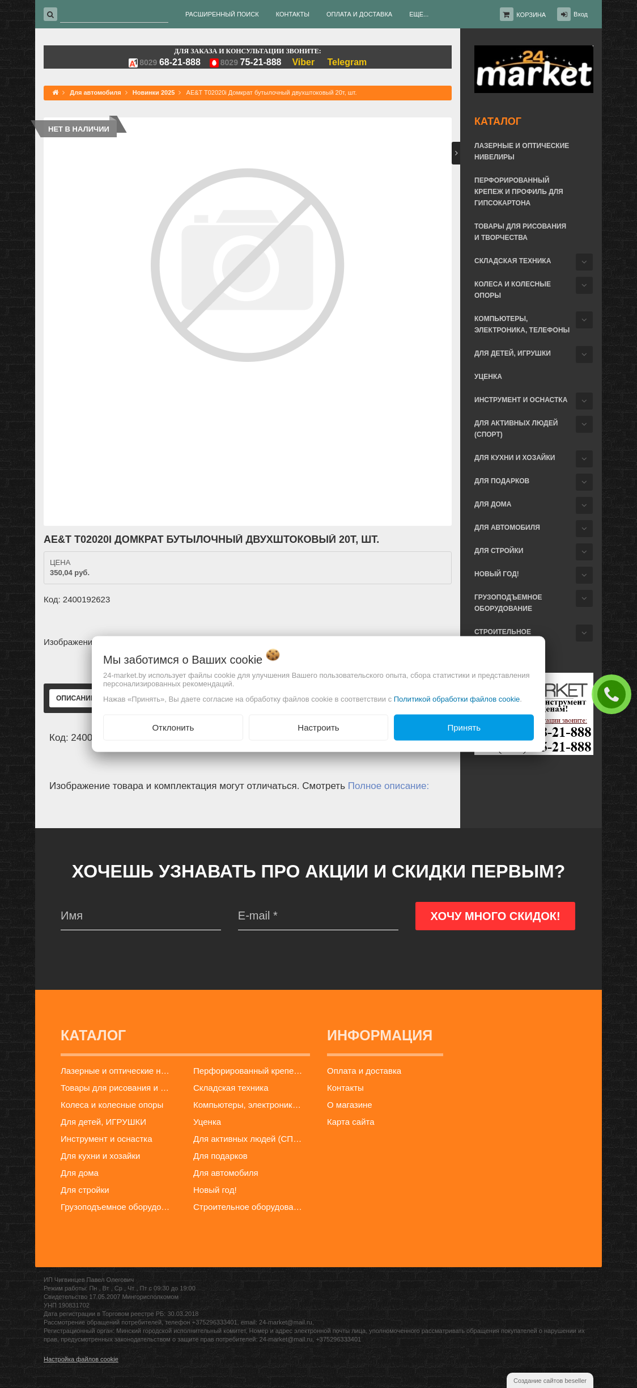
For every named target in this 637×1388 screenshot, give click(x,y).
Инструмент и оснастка (520, 400)
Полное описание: (388, 786)
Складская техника (512, 261)
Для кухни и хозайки (514, 458)
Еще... (418, 14)
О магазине (349, 1104)
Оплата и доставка (364, 1070)
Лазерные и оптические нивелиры (521, 151)
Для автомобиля (507, 527)
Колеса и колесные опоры (512, 289)
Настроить (318, 727)
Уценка (488, 377)
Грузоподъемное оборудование (508, 603)
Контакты (345, 1087)
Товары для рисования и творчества (520, 232)
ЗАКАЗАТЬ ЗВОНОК (614, 694)
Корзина (531, 14)
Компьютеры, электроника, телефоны (522, 324)
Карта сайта (351, 1122)
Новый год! (496, 574)
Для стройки (498, 551)
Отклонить (173, 727)
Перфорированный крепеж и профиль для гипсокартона (518, 191)
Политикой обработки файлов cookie (457, 698)
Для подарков (501, 481)
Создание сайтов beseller (550, 1380)
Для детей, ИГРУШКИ (512, 353)
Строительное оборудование (250, 1207)
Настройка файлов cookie (81, 1359)
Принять (464, 727)
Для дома (492, 504)
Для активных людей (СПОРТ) (516, 428)
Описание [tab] (75, 698)
